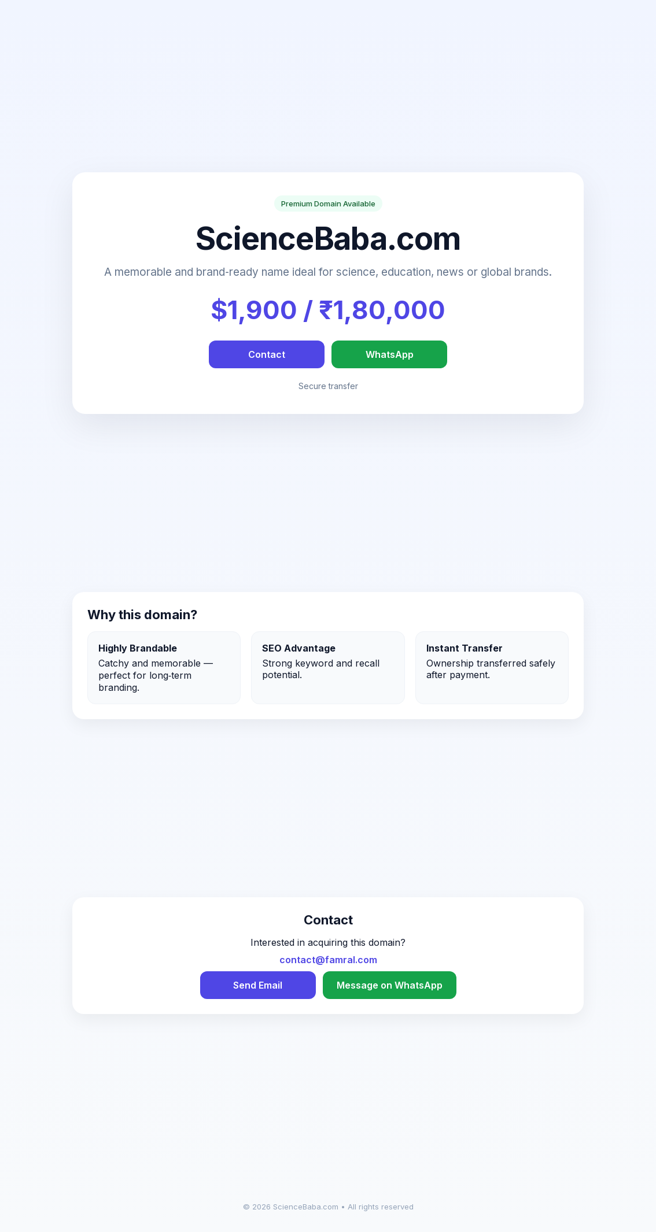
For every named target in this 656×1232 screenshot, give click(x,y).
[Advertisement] (328, 91)
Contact (266, 354)
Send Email (257, 985)
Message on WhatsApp (390, 985)
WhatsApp (390, 354)
